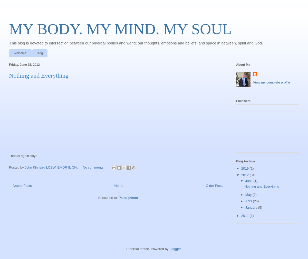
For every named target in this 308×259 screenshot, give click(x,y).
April (249, 201)
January (251, 207)
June (249, 181)
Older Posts (214, 186)
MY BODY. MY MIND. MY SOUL (120, 29)
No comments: (94, 167)
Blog (40, 53)
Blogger (175, 249)
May (249, 195)
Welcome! (20, 53)
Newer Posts (22, 186)
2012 (245, 175)
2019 (245, 168)
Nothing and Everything (39, 75)
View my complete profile (271, 82)
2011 (245, 216)
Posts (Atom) (128, 198)
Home (118, 186)
